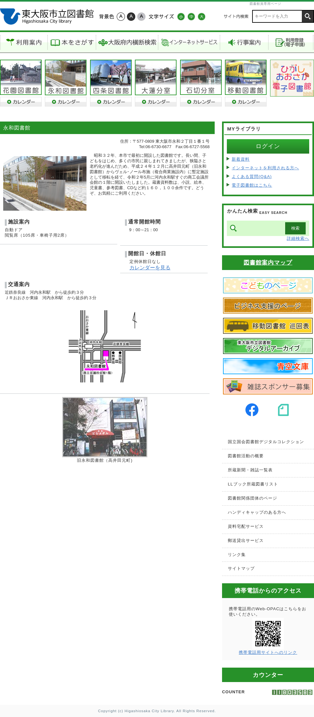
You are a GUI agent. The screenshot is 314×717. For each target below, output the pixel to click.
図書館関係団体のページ (252, 498)
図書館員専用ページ (265, 3)
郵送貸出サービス (246, 540)
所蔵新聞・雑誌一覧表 (250, 470)
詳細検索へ (298, 238)
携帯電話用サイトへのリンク (268, 652)
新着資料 (241, 159)
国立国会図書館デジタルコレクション (266, 441)
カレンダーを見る (149, 267)
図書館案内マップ (268, 262)
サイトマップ (241, 568)
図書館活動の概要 (246, 455)
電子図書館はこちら (252, 185)
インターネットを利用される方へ (265, 167)
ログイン (268, 146)
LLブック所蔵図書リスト (253, 484)
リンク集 (237, 554)
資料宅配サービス (246, 526)
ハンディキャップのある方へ (257, 512)
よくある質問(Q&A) (252, 176)
